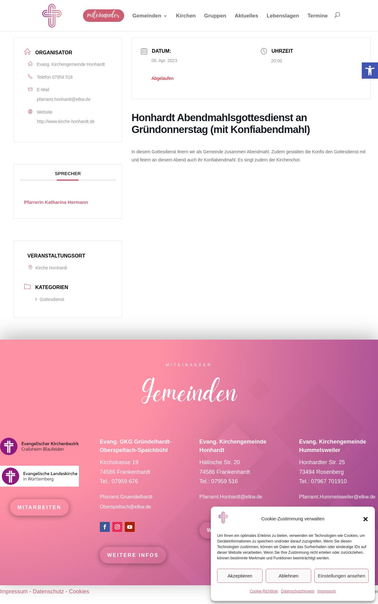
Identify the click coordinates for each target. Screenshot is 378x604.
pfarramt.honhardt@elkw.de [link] (63, 99)
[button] (365, 519)
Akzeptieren (239, 575)
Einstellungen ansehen (341, 575)
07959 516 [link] (62, 77)
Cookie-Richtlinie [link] (264, 591)
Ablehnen (288, 575)
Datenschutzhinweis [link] (297, 591)
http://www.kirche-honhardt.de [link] (65, 121)
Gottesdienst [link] (49, 299)
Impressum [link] (326, 591)
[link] (370, 70)
